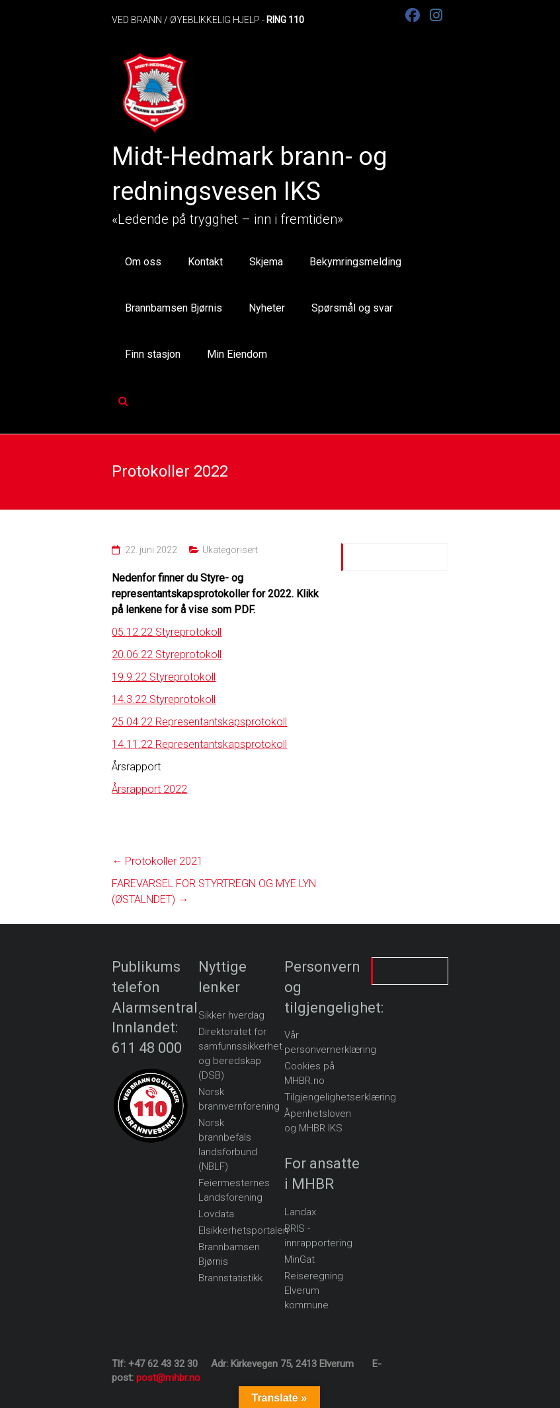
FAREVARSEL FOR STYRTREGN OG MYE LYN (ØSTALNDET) (214, 891)
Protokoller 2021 (157, 861)
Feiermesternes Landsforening (234, 1190)
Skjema (266, 261)
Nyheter (267, 308)
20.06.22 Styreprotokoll (166, 654)
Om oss (143, 261)
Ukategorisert (230, 550)
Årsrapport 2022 (149, 789)
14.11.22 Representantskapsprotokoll (199, 744)
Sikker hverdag (231, 1015)
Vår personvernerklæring (330, 1042)
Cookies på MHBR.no (309, 1073)
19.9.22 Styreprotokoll (164, 677)
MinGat (299, 1259)
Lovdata (216, 1214)
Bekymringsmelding (355, 261)
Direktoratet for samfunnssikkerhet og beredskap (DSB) (240, 1053)
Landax (300, 1212)
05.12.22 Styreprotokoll (166, 632)
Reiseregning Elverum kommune (313, 1290)
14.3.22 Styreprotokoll (164, 699)
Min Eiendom (237, 354)
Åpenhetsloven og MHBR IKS (317, 1121)
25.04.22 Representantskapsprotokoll (199, 722)
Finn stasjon (152, 354)
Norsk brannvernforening (239, 1099)
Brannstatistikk (230, 1278)
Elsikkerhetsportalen (243, 1230)
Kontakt (205, 261)
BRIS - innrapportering (318, 1236)
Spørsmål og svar (352, 308)
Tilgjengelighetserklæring (340, 1097)
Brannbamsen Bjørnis (173, 308)
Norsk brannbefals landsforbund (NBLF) (227, 1144)
